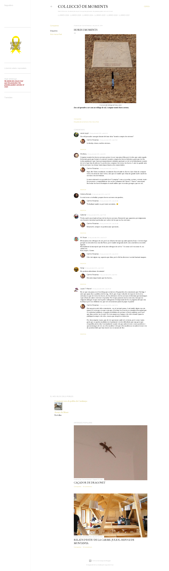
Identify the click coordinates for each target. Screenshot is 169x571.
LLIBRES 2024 (87, 15)
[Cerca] (146, 6)
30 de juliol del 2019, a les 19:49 (101, 289)
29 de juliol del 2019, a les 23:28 (108, 201)
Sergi (82, 268)
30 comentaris (87, 486)
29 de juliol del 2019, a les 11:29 (108, 140)
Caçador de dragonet (89, 482)
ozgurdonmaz (108, 565)
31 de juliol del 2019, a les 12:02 (108, 305)
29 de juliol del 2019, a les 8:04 (98, 133)
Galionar (83, 215)
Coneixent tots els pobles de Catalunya (70, 401)
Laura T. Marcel (86, 289)
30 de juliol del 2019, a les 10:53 (94, 268)
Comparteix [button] (54, 26)
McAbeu (83, 154)
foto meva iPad (56, 34)
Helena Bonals (85, 194)
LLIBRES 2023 (99, 15)
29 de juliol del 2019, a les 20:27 (97, 237)
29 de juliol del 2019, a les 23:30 (108, 254)
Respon (83, 149)
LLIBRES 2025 (75, 15)
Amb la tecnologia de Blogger (100, 560)
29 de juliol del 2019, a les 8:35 (96, 154)
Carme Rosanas (93, 140)
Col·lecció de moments (83, 6)
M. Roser (83, 237)
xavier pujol (84, 133)
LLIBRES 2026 (63, 15)
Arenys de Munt (61, 412)
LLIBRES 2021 (124, 15)
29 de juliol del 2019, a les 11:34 (108, 168)
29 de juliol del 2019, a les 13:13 (101, 194)
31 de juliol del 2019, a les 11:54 (108, 275)
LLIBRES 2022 (112, 15)
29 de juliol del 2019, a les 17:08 (96, 215)
